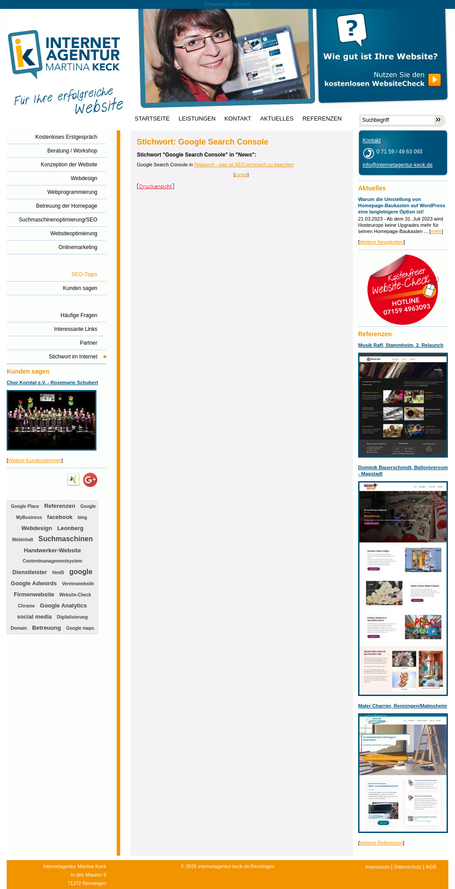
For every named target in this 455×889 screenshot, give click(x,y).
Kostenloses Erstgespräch (66, 137)
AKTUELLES (277, 119)
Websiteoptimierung (73, 233)
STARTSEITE (152, 119)
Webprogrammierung (73, 192)
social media (34, 616)
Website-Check (76, 594)
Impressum (377, 866)
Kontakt (372, 140)
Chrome (26, 605)
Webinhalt (22, 539)
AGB (431, 866)
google (80, 571)
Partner (88, 343)
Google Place (25, 506)
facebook (59, 517)
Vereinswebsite (78, 583)
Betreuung (46, 627)
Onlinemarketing (78, 247)
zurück (241, 174)
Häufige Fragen (78, 315)
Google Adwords (34, 583)
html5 (58, 572)
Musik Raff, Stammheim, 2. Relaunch (400, 345)
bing (82, 517)
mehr (436, 231)
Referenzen (59, 506)
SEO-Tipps (84, 274)
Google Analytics (63, 605)
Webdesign (84, 178)
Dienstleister (29, 572)
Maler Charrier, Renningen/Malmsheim (402, 705)
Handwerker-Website (52, 550)
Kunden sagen (80, 288)
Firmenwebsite (34, 594)
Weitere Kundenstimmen (34, 460)
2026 (191, 866)
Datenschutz (407, 866)
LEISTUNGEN (197, 119)
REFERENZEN (322, 119)
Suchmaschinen (65, 539)
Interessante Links (75, 329)
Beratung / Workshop (72, 151)
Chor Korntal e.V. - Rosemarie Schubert (52, 382)
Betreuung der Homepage (66, 206)
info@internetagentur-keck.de (398, 165)
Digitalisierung (72, 617)
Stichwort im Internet (73, 357)
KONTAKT (237, 119)
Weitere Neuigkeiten (381, 242)
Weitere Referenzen (381, 842)
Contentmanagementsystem (52, 561)
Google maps (80, 628)
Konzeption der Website (69, 164)
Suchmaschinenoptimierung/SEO (58, 220)
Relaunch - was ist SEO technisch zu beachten (244, 164)
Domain (19, 628)
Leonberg (70, 528)
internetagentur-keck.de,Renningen (236, 866)
